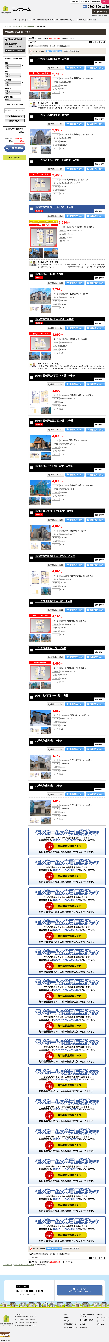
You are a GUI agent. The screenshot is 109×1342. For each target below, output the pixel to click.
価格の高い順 (64, 46)
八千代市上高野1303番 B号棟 (52, 115)
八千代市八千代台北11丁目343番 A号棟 (57, 160)
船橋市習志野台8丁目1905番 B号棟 (55, 375)
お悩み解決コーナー (85, 1327)
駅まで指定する (14, 46)
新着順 (45, 46)
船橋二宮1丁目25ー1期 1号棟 (51, 695)
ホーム (15, 20)
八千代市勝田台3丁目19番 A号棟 (53, 601)
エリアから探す (15, 158)
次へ (102, 42)
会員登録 (92, 20)
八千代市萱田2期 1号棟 (48, 740)
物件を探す (25, 20)
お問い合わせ (100, 1324)
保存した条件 (85, 2)
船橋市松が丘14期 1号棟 (49, 274)
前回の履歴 (75, 2)
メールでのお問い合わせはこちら (78, 1290)
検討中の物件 (96, 2)
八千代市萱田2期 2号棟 (48, 785)
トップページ (7, 26)
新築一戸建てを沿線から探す (24, 26)
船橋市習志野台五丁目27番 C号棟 (54, 420)
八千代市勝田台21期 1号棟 (50, 648)
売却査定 (82, 20)
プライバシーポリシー (103, 1317)
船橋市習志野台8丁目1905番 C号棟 (55, 556)
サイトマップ (100, 1321)
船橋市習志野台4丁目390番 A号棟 (54, 319)
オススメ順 (38, 46)
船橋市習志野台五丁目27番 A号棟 (54, 207)
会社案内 (99, 1314)
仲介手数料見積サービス (43, 20)
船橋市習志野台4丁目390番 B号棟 (54, 511)
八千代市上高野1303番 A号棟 (52, 59)
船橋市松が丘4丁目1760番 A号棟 (54, 466)
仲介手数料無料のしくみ (66, 20)
